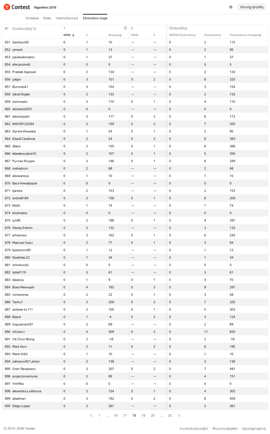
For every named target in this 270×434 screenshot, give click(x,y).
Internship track (67, 18)
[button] (24, 28)
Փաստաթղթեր (225, 428)
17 (125, 415)
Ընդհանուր (215, 35)
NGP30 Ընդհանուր (184, 35)
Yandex (30, 428)
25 (170, 415)
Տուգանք (117, 35)
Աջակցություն (254, 428)
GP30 (69, 35)
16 (116, 415)
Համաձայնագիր (193, 428)
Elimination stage (95, 18)
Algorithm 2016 (45, 7)
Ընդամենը (180, 28)
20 (153, 415)
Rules (47, 18)
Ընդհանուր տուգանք (248, 35)
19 (143, 415)
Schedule (32, 18)
